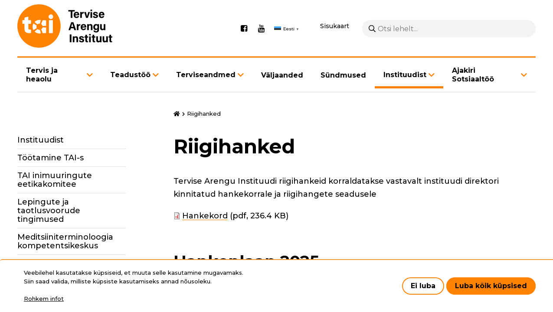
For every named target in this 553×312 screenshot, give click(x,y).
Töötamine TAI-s (50, 157)
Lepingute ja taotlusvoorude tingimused (48, 211)
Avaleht (176, 114)
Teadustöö (130, 75)
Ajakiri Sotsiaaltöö (473, 74)
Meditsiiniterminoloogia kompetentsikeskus (65, 241)
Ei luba (423, 286)
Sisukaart (334, 26)
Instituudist (404, 75)
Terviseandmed (206, 75)
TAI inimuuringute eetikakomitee (54, 179)
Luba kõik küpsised (491, 286)
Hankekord (205, 216)
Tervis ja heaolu (42, 74)
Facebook (243, 28)
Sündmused (343, 75)
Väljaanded (282, 75)
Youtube (261, 28)
